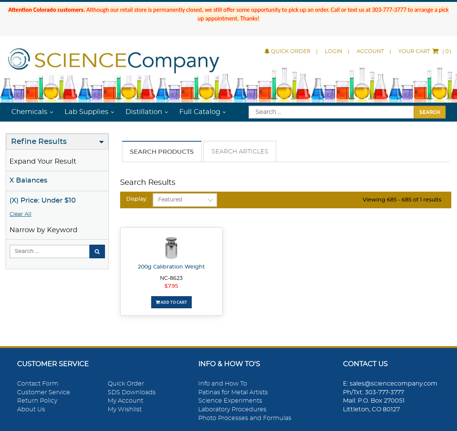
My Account (125, 401)
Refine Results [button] (39, 141)
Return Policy (37, 401)
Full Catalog (199, 112)
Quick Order (287, 51)
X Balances (28, 180)
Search (429, 112)
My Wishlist (125, 409)
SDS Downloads (132, 392)
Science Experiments (230, 401)
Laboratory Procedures (232, 409)
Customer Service (43, 392)
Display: (136, 199)
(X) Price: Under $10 (42, 200)
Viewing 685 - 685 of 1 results (402, 200)
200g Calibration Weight (171, 267)
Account (370, 51)
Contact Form (37, 384)
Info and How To (222, 384)
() (424, 51)
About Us (31, 409)
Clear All (20, 214)
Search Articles (239, 151)
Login (333, 51)
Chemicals (29, 112)
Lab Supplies (86, 112)
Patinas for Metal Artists (233, 392)
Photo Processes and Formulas (244, 418)
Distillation (143, 112)
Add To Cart (171, 302)
